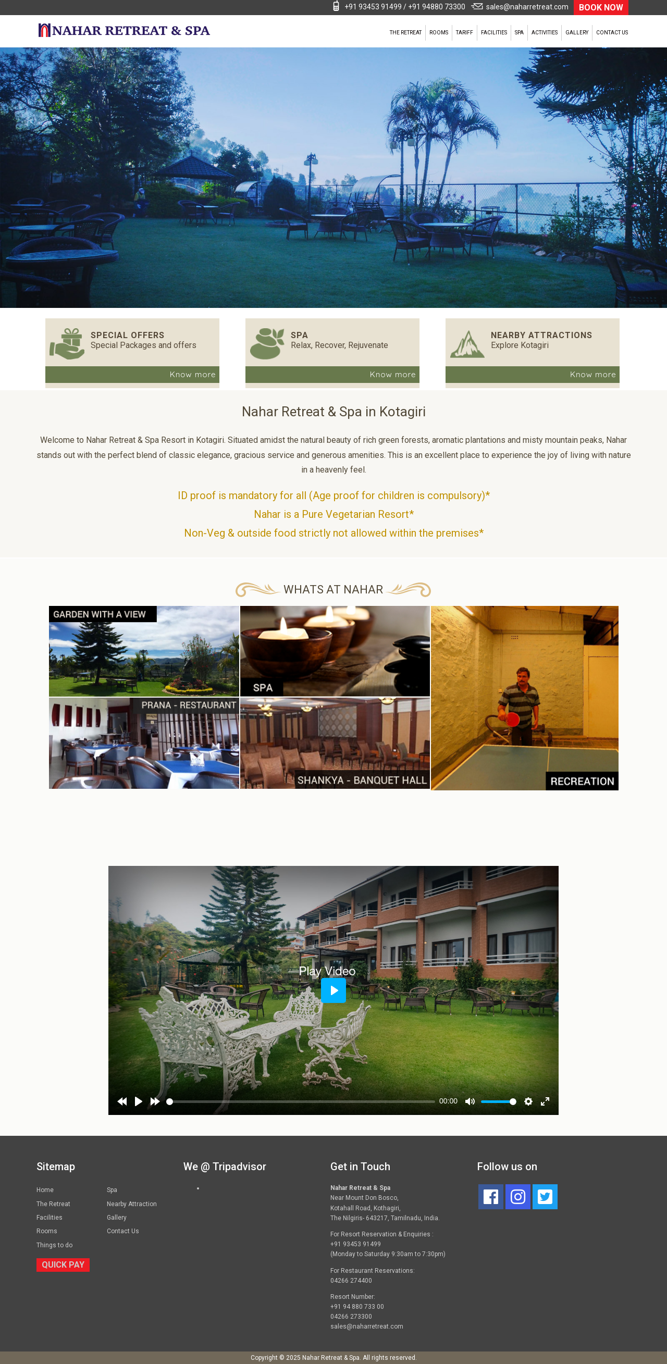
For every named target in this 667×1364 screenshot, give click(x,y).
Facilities (494, 32)
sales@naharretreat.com (527, 7)
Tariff (464, 32)
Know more (193, 374)
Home (45, 1190)
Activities (545, 32)
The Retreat (406, 32)
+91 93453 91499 (373, 7)
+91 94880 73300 (436, 7)
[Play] (138, 1101)
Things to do (54, 1245)
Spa (519, 32)
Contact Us (612, 32)
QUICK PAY (63, 1265)
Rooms (438, 32)
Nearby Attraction (132, 1204)
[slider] (300, 1102)
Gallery (576, 32)
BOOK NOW (601, 8)
